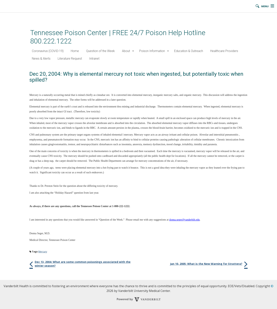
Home (75, 51)
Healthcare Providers (224, 51)
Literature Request (70, 58)
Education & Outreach (188, 51)
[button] (133, 51)
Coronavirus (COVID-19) (48, 51)
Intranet (94, 58)
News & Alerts (41, 58)
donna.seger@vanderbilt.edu (184, 219)
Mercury (42, 251)
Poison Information (152, 51)
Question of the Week (100, 51)
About (126, 51)
